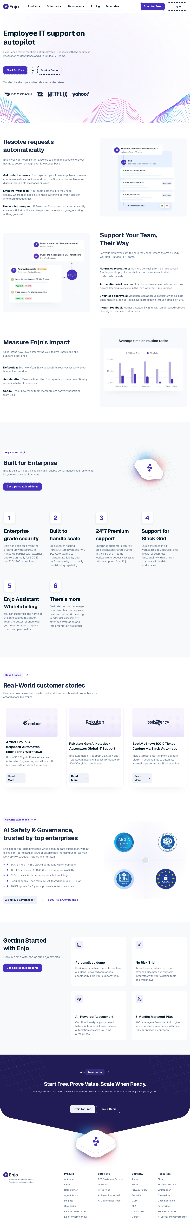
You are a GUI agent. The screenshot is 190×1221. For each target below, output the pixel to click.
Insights (68, 1200)
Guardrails (70, 1206)
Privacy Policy (139, 1189)
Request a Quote (167, 1211)
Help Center (71, 1189)
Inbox (67, 1184)
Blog (160, 1179)
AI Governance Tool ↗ (110, 1200)
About (135, 1179)
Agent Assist (71, 1195)
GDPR (135, 1200)
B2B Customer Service (110, 1179)
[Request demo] (22, 487)
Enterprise (112, 6)
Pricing (95, 6)
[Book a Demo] (177, 6)
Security (136, 1195)
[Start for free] (153, 6)
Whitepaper (164, 1189)
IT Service (103, 1184)
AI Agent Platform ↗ (109, 1195)
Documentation (166, 1200)
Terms (135, 1184)
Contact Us (138, 1211)
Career (136, 1216)
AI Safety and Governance (172, 1216)
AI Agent (69, 1179)
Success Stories (167, 1184)
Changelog (164, 1195)
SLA (134, 1206)
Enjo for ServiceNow (75, 1216)
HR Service (104, 1189)
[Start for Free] (83, 1109)
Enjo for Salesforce (75, 1211)
